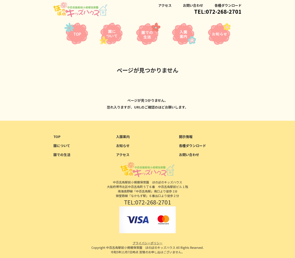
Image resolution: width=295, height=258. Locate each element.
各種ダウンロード (228, 5)
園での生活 (61, 154)
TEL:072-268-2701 (218, 11)
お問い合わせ (193, 5)
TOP (56, 136)
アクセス (165, 5)
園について (61, 145)
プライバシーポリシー (147, 243)
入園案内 (123, 136)
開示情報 (185, 136)
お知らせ (123, 145)
